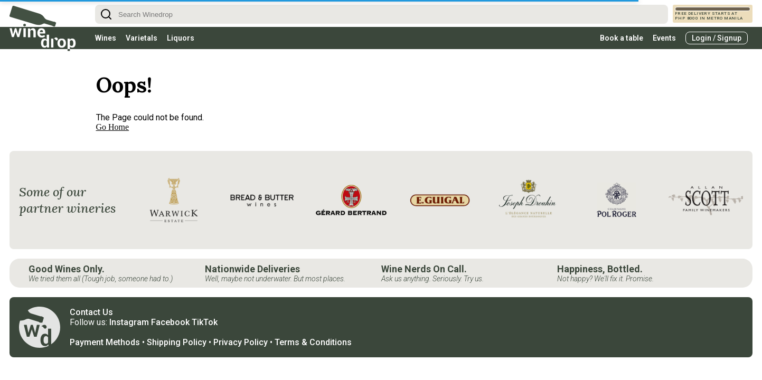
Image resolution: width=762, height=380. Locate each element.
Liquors (180, 38)
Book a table (621, 38)
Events (664, 38)
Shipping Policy (176, 342)
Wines (105, 38)
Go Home (112, 126)
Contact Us (91, 312)
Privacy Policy (240, 342)
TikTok (205, 322)
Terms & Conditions (313, 342)
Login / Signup (716, 38)
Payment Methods (105, 342)
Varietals (141, 38)
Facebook (170, 322)
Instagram (129, 322)
